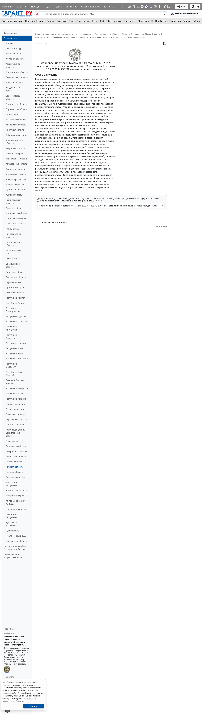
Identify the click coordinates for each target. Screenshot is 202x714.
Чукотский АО (12, 530)
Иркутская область (15, 129)
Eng (195, 6)
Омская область (14, 258)
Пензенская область (16, 277)
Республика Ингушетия (11, 328)
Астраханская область (17, 72)
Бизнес (50, 21)
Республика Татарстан (17, 388)
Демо (59, 6)
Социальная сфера (87, 21)
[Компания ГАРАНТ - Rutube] (164, 6)
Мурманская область (16, 223)
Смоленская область (16, 446)
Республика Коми (14, 348)
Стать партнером (90, 6)
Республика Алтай (15, 303)
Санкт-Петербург (14, 48)
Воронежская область (16, 109)
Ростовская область (15, 404)
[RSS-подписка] (168, 6)
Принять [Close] (34, 706)
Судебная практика (12, 21)
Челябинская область (16, 509)
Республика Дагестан (16, 321)
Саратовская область (16, 419)
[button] (184, 13)
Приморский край (15, 287)
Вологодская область (16, 104)
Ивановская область (16, 124)
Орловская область (15, 272)
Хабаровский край (15, 495)
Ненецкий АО (12, 228)
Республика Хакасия (16, 398)
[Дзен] (142, 6)
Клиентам (109, 6)
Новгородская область (13, 244)
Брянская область (14, 82)
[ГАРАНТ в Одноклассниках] (159, 6)
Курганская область (15, 189)
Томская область (14, 466)
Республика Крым (14, 353)
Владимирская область (13, 89)
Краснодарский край (16, 179)
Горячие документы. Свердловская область (16, 432)
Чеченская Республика (11, 516)
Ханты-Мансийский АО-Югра (15, 502)
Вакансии (22, 6)
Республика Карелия (16, 343)
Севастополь (12, 441)
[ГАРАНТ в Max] (146, 6)
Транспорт (129, 21)
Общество (143, 21)
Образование (114, 21)
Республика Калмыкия (11, 336)
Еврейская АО (12, 114)
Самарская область (15, 414)
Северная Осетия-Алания (15, 382)
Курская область (14, 194)
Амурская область (15, 58)
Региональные (11, 38)
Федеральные (11, 33)
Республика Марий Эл (17, 358)
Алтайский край (14, 53)
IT (152, 21)
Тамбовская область (16, 456)
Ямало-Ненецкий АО (16, 535)
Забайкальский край (16, 119)
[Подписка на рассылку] (129, 6)
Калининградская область (14, 142)
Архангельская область (13, 65)
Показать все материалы (52, 222)
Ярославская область (16, 541)
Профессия (161, 21)
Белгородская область (17, 77)
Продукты (36, 6)
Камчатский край (14, 153)
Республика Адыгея (15, 297)
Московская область (16, 218)
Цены (49, 6)
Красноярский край (15, 184)
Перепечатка (161, 226)
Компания (7, 6)
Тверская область (14, 461)
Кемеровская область (16, 163)
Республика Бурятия (16, 316)
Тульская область (14, 472)
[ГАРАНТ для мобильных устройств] (133, 6)
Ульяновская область (16, 490)
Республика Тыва (14, 393)
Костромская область (16, 174)
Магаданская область (16, 213)
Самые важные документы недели (13, 556)
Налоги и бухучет (35, 21)
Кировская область (15, 169)
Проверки (175, 21)
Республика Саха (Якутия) (14, 374)
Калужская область (15, 148)
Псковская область (15, 292)
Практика (62, 21)
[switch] (38, 14)
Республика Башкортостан (13, 310)
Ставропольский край (17, 451)
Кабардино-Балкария (16, 135)
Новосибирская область (13, 252)
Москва (9, 43)
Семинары (72, 6)
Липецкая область (15, 208)
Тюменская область (15, 477)
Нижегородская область (13, 235)
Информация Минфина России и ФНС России (15, 548)
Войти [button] (181, 6)
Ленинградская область (13, 201)
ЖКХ (102, 21)
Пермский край (13, 282)
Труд (71, 21)
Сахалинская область (16, 424)
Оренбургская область (13, 265)
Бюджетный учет (192, 21)
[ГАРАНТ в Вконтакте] (138, 6)
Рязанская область (15, 409)
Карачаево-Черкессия (16, 158)
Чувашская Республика (11, 524)
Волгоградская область (13, 97)
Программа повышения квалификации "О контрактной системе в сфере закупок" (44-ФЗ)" (15, 640)
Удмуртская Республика (11, 484)
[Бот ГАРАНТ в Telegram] (155, 6)
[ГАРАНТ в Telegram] (151, 6)
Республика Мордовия (11, 365)
